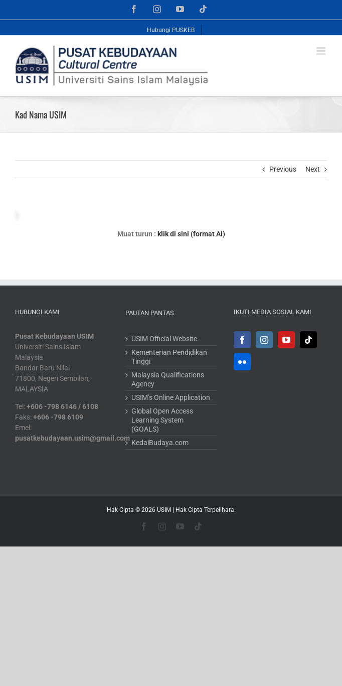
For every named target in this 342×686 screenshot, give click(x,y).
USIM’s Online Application (170, 397)
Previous (282, 169)
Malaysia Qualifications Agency (167, 379)
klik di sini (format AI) (191, 234)
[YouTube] (286, 339)
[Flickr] (242, 361)
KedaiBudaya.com (160, 443)
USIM (164, 509)
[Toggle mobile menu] (321, 51)
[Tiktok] (308, 339)
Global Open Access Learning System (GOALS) (162, 420)
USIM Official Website (164, 339)
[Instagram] (264, 339)
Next (312, 169)
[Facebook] (242, 339)
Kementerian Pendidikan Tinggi (169, 356)
